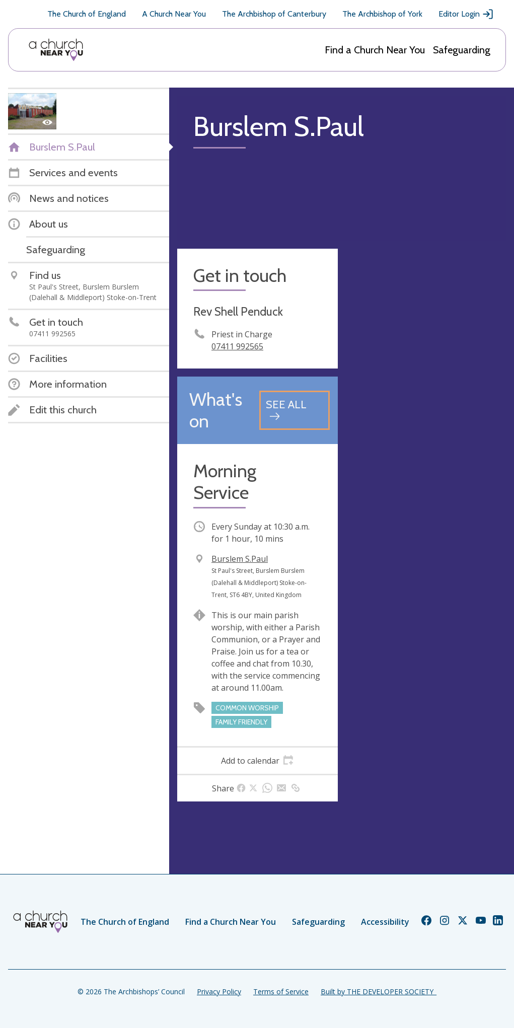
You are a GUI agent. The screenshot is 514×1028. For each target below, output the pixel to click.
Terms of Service (281, 991)
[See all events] (294, 410)
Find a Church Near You (375, 50)
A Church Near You (174, 14)
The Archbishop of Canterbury (274, 14)
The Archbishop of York (382, 14)
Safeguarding (461, 50)
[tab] (257, 761)
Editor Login (466, 14)
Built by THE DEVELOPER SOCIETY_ (378, 991)
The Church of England (86, 14)
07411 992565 (237, 346)
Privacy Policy (219, 991)
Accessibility (385, 921)
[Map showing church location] (426, 329)
